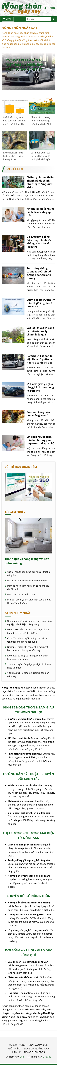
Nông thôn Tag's (34, 1052)
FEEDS (52, 8)
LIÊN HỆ (16, 1052)
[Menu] (8, 19)
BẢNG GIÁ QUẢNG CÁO (36, 1048)
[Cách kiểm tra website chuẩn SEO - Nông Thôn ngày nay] (28, 499)
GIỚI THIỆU (14, 1048)
